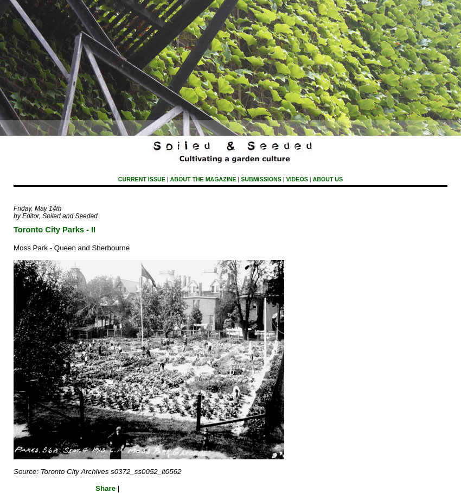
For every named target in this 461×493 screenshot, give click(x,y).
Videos (297, 179)
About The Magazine (203, 179)
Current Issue (141, 179)
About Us (328, 179)
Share (105, 488)
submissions (261, 179)
